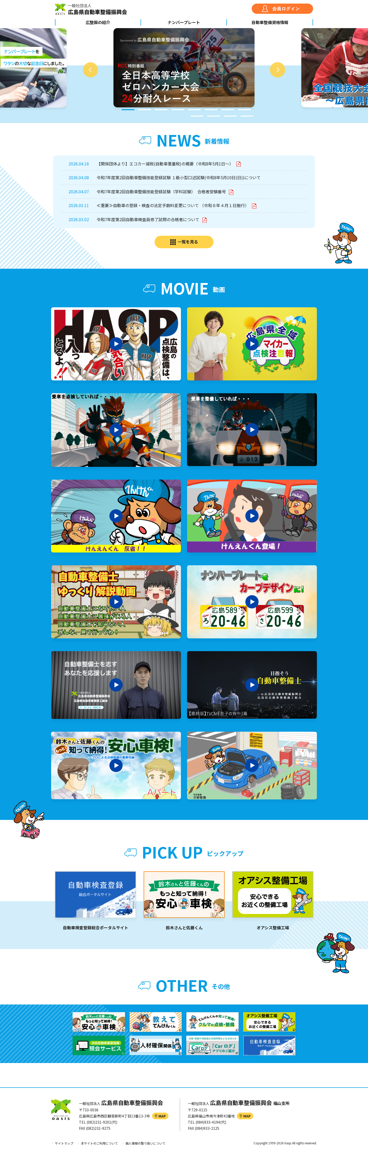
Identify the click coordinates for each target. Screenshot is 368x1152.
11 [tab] (230, 116)
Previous (90, 69)
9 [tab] (197, 116)
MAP (160, 1116)
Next (277, 69)
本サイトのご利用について (99, 1143)
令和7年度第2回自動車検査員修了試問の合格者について (148, 219)
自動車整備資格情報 (269, 22)
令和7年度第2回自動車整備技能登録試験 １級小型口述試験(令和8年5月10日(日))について (179, 177)
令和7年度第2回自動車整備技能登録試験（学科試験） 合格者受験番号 (162, 191)
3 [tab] (161, 109)
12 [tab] (246, 116)
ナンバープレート (184, 22)
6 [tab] (211, 109)
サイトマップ (64, 1143)
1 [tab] (128, 109)
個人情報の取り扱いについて (145, 1143)
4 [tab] (177, 109)
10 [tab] (213, 116)
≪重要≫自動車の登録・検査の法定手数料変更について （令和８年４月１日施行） (173, 205)
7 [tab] (227, 109)
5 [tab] (194, 109)
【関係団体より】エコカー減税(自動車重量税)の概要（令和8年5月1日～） (165, 164)
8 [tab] (244, 109)
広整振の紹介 (98, 22)
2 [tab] (144, 109)
